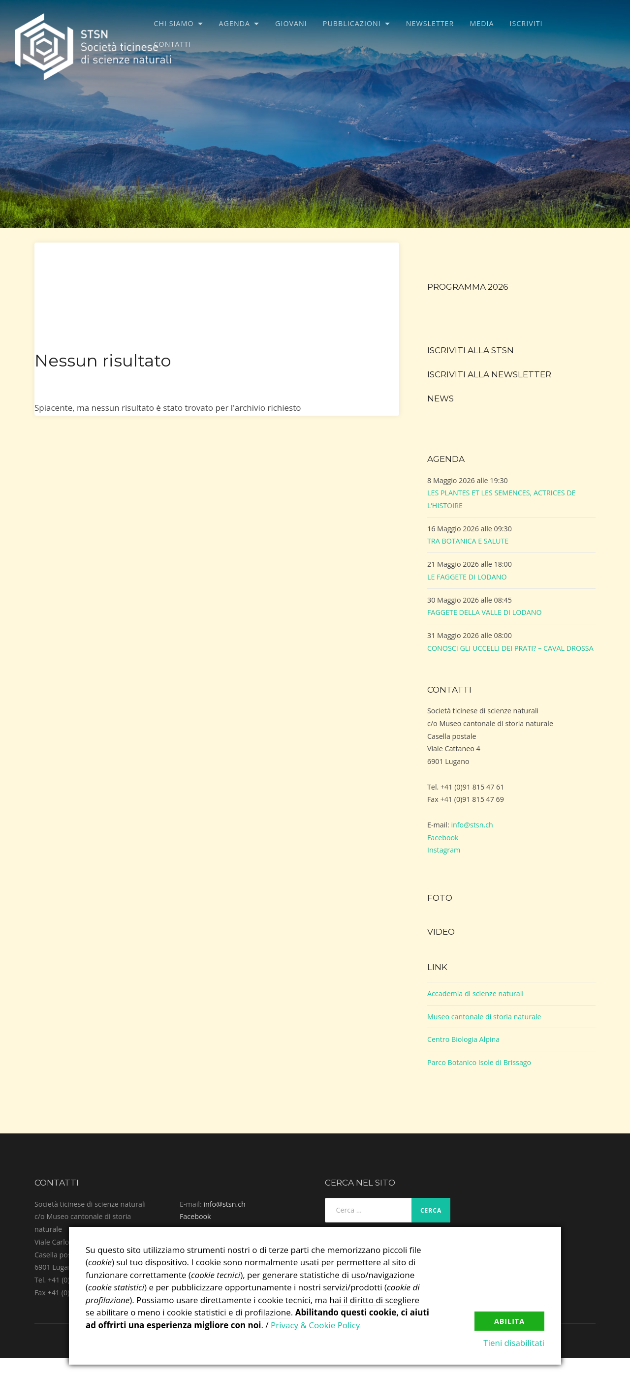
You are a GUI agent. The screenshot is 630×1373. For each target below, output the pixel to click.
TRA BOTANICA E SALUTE (467, 541)
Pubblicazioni (352, 23)
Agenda (235, 23)
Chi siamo (174, 23)
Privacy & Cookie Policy (315, 1325)
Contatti (172, 44)
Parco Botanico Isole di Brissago (479, 1062)
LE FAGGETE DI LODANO (467, 576)
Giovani (291, 23)
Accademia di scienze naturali (475, 993)
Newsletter (430, 23)
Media (482, 23)
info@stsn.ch (472, 824)
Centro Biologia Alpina (463, 1039)
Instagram (443, 849)
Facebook (443, 837)
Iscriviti (526, 23)
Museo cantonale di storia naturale (484, 1016)
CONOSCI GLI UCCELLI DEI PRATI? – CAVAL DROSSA (510, 648)
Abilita (509, 1321)
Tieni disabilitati (513, 1342)
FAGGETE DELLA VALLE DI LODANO (484, 612)
